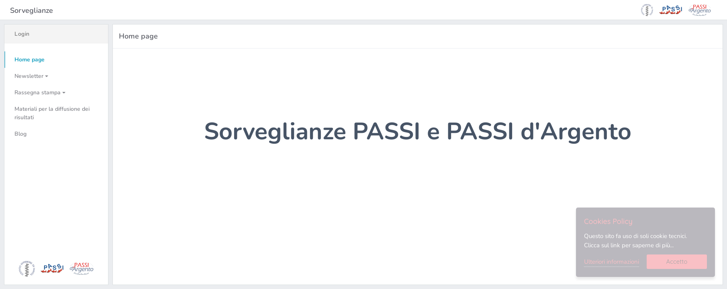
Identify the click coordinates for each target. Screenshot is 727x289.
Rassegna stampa (37, 92)
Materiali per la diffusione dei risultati (52, 113)
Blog (20, 134)
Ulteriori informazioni (611, 262)
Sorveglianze (32, 10)
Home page (29, 59)
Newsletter (28, 76)
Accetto (677, 261)
